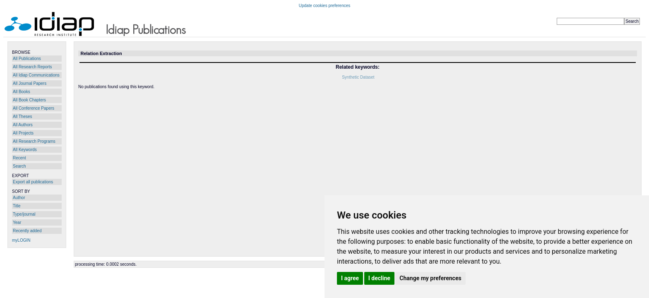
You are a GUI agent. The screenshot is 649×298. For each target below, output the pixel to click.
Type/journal (24, 214)
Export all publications (33, 182)
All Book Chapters (29, 100)
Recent (19, 158)
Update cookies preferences (325, 5)
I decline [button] (379, 278)
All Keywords (25, 149)
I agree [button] (350, 278)
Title (17, 206)
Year (17, 222)
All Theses (22, 116)
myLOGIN (21, 240)
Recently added (27, 230)
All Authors (23, 125)
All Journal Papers (29, 83)
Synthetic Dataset (358, 77)
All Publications (27, 58)
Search (19, 166)
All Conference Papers (33, 108)
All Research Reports (32, 67)
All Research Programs (34, 141)
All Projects (23, 133)
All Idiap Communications (36, 75)
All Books (21, 91)
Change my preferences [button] (430, 278)
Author (19, 197)
